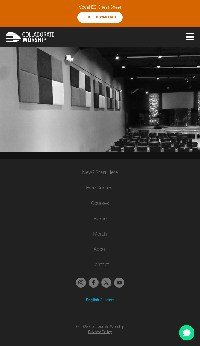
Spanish (107, 300)
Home (100, 218)
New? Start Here (100, 172)
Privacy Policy (100, 332)
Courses (100, 203)
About (100, 249)
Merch (100, 234)
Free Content (100, 188)
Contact (100, 264)
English (92, 300)
